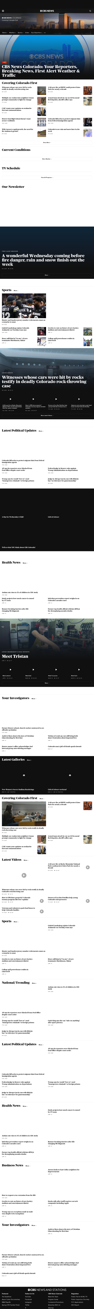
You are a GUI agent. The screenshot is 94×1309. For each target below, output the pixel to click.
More (47, 244)
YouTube (28, 1266)
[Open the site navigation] (17, 11)
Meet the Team (53, 1266)
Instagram (28, 1271)
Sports (20, 33)
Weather (12, 33)
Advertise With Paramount (34, 1287)
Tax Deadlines (6, 1266)
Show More (47, 142)
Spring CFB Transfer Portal (11, 1274)
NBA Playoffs (6, 1271)
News (4, 33)
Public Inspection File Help (80, 1269)
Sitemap (51, 1277)
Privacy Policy (6, 1284)
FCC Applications (77, 1271)
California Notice (7, 1287)
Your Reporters (36, 33)
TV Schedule (11, 168)
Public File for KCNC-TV (79, 1266)
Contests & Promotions (55, 1271)
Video (27, 33)
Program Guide (53, 1269)
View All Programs (47, 177)
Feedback (28, 1295)
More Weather (47, 159)
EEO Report (75, 1274)
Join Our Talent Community (34, 1289)
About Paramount (31, 1284)
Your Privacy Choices (9, 1289)
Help (26, 1292)
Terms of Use (6, 1292)
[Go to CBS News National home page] (47, 11)
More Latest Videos (47, 385)
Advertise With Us (54, 1274)
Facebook (28, 1269)
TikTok (27, 1274)
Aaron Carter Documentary (11, 1269)
